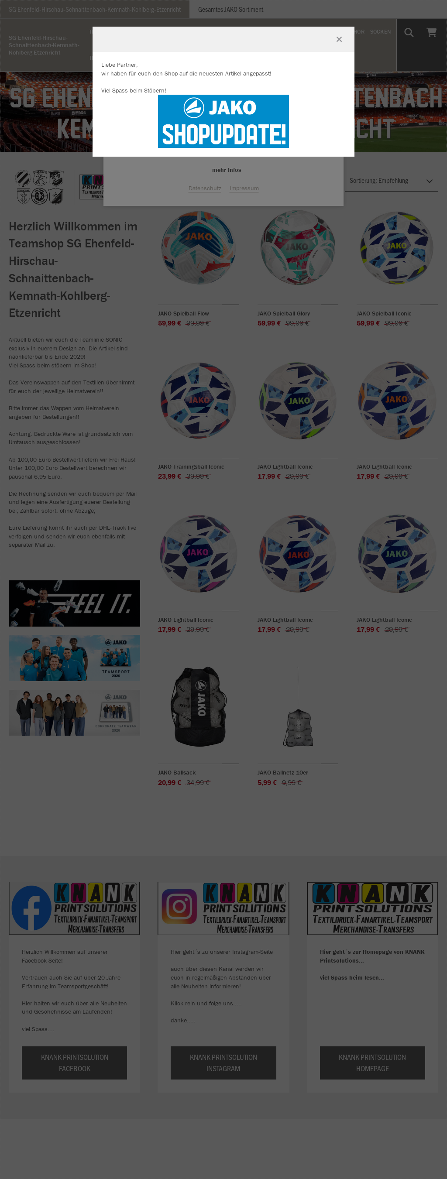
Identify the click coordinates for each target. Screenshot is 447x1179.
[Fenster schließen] (339, 39)
